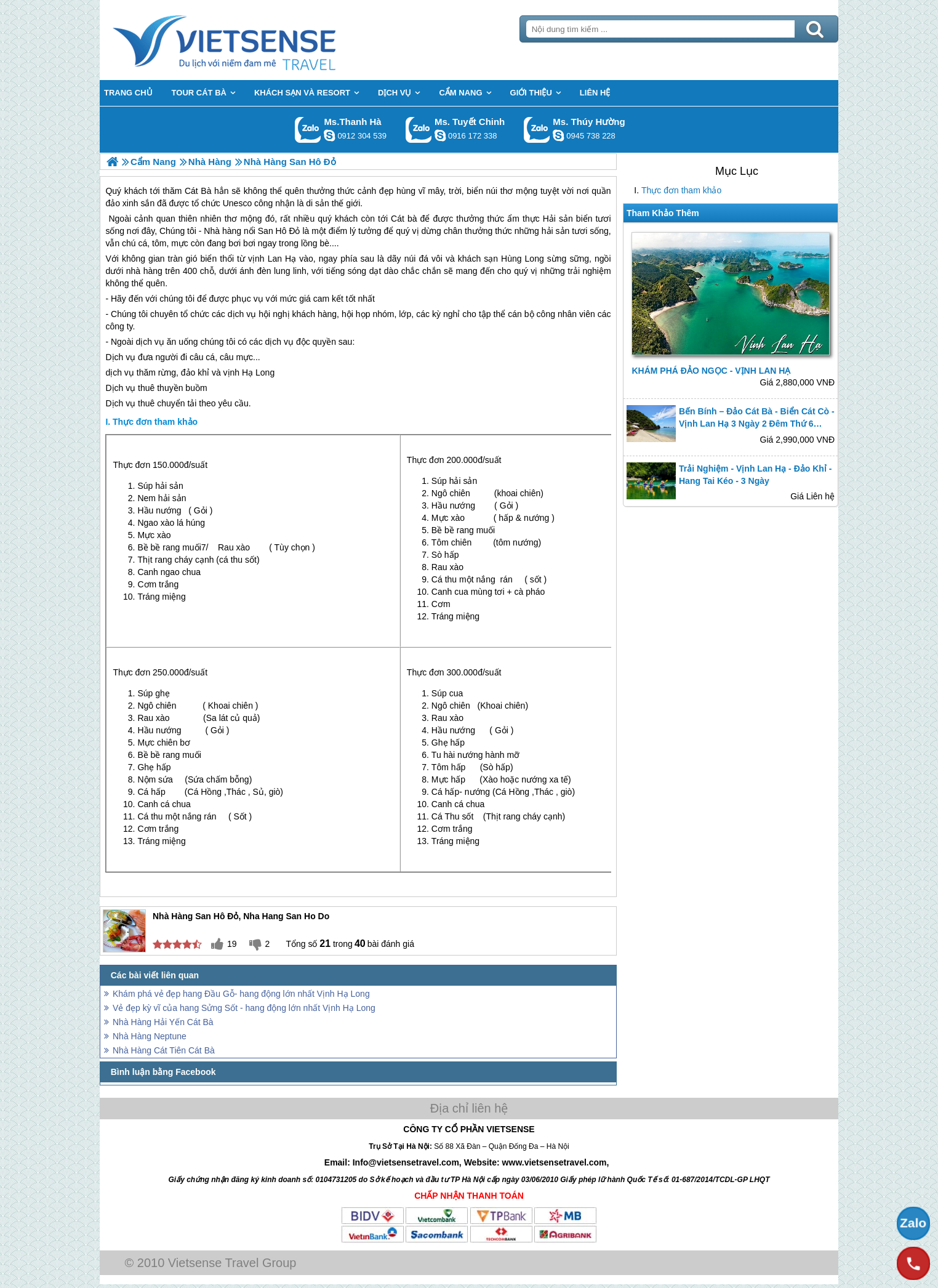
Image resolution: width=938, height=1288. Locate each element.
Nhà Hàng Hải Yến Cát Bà (163, 1022)
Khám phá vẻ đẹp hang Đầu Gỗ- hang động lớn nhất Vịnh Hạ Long (241, 994)
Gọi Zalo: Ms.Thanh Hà (308, 129)
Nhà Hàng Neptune (149, 1036)
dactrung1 (558, 135)
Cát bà (404, 218)
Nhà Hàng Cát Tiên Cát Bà (164, 1050)
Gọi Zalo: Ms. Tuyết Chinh (419, 129)
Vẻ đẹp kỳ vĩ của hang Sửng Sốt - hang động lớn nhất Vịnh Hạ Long (244, 1008)
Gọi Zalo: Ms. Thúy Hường (537, 129)
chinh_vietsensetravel (440, 135)
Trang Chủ (255, 40)
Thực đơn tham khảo (681, 190)
